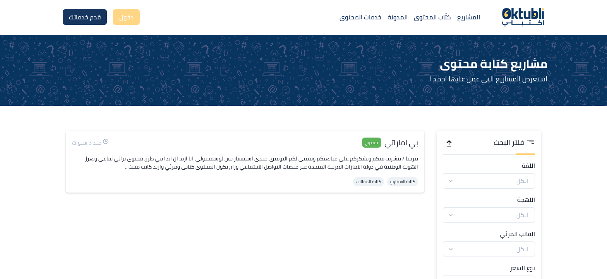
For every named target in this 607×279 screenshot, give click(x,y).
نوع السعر (522, 267)
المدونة (398, 17)
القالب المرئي (517, 233)
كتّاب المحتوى (432, 17)
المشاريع (468, 17)
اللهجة (526, 199)
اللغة (528, 165)
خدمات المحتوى (360, 17)
